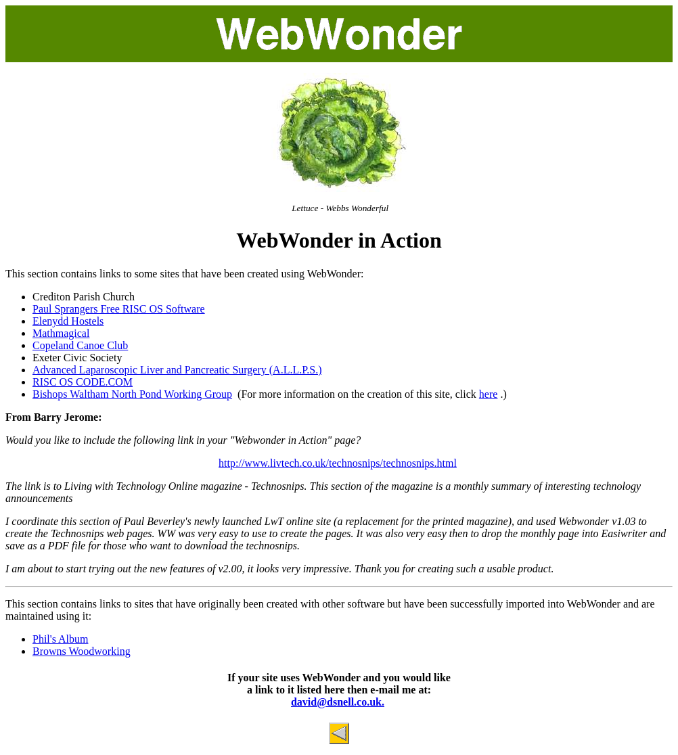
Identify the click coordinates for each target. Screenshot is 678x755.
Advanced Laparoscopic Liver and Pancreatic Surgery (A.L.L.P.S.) (177, 369)
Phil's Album (60, 639)
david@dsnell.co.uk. (337, 702)
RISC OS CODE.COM (82, 382)
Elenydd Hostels (68, 321)
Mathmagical (60, 333)
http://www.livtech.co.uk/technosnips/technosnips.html (338, 463)
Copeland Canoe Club (80, 345)
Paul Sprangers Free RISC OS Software (118, 309)
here (488, 394)
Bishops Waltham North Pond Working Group (132, 394)
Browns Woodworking (81, 651)
